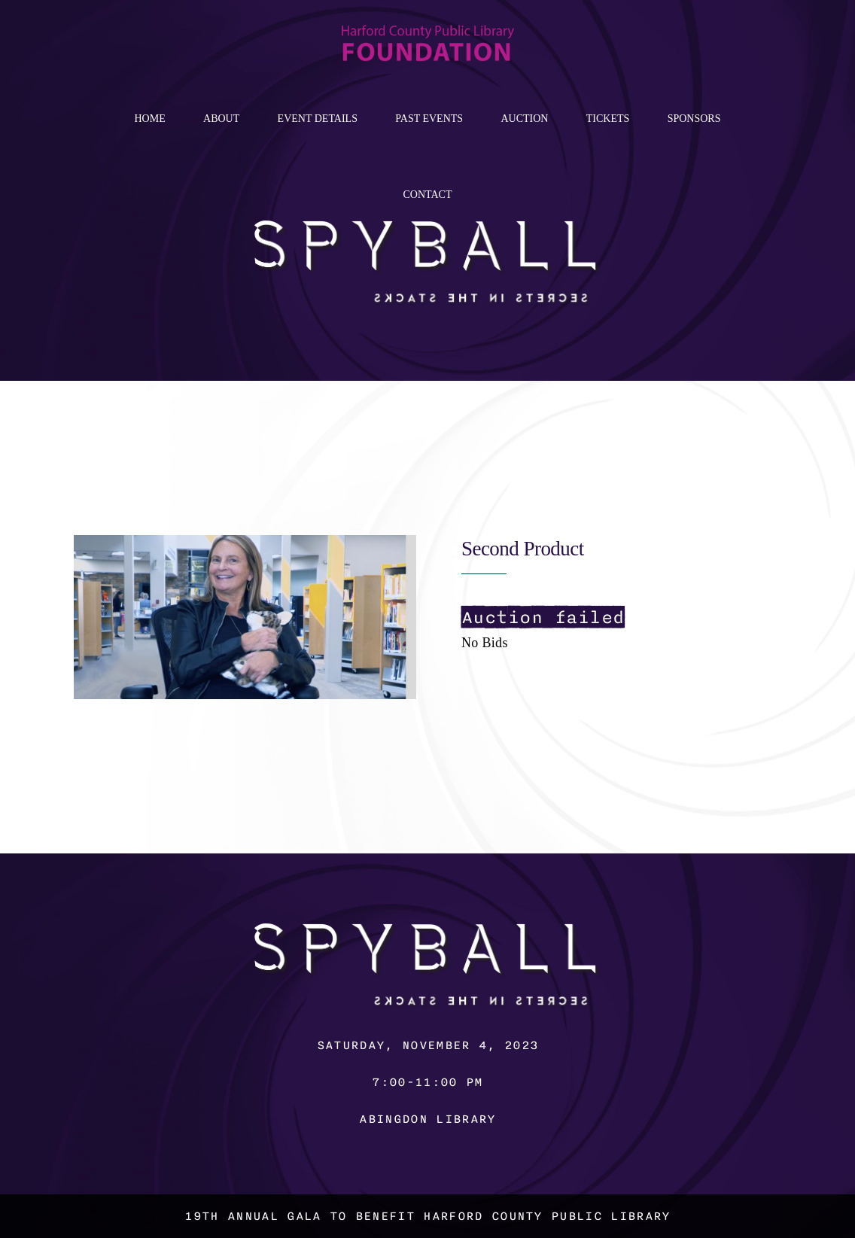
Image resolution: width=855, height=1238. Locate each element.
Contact (427, 194)
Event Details (318, 118)
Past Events (429, 118)
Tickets (608, 118)
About (221, 118)
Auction (524, 118)
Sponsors (694, 118)
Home (149, 118)
